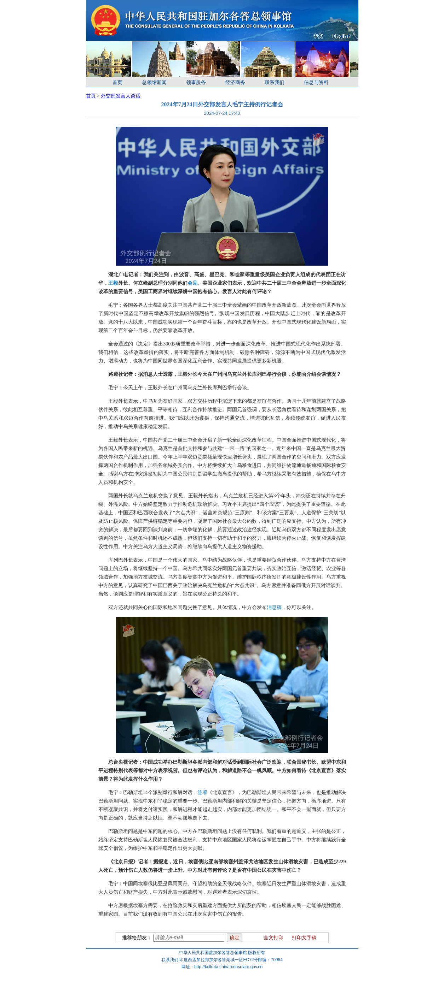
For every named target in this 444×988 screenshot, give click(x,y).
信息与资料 (316, 82)
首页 (117, 82)
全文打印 (273, 937)
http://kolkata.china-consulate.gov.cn (228, 966)
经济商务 (235, 82)
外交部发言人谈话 (120, 96)
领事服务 (196, 82)
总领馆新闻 (154, 82)
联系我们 (274, 82)
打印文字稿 (304, 937)
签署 (202, 792)
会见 (192, 283)
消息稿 (274, 607)
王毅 (113, 283)
